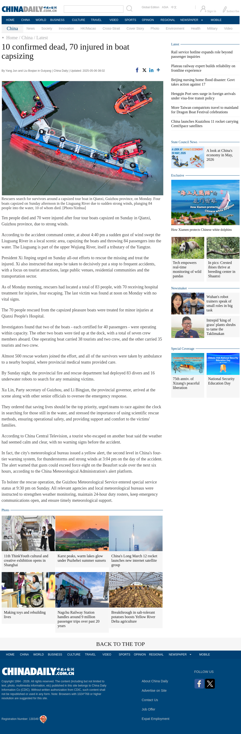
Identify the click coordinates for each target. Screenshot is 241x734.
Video (228, 28)
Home (12, 37)
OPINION (148, 20)
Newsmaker (179, 288)
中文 (174, 7)
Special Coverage (182, 348)
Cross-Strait (111, 28)
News (31, 28)
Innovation (66, 28)
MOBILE (216, 20)
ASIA (165, 7)
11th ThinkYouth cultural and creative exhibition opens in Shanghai (26, 560)
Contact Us (150, 700)
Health (195, 28)
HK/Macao (88, 28)
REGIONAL (167, 20)
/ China (26, 37)
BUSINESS (57, 20)
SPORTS (130, 20)
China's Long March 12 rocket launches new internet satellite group (134, 560)
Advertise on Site (154, 690)
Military (212, 28)
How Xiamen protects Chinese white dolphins (201, 230)
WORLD (41, 20)
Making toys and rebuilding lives (25, 614)
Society (46, 28)
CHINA (25, 20)
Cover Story (135, 28)
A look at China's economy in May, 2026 (220, 155)
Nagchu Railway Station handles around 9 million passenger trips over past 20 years (79, 619)
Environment (175, 28)
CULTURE (78, 20)
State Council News (184, 142)
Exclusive (177, 175)
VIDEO (114, 20)
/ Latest (41, 37)
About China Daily (155, 681)
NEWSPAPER (189, 20)
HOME (10, 20)
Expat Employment (156, 719)
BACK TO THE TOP (120, 644)
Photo (155, 28)
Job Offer (148, 709)
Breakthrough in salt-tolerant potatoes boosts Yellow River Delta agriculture (133, 616)
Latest (175, 44)
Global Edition (150, 7)
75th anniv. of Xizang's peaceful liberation (186, 383)
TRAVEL (96, 20)
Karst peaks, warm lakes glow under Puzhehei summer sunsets (82, 558)
